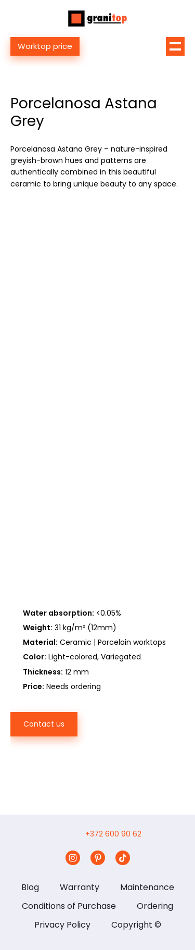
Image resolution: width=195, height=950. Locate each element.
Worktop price (45, 46)
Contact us (43, 724)
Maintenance (147, 887)
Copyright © (136, 925)
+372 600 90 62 (113, 834)
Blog (30, 887)
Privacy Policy (62, 925)
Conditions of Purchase (69, 906)
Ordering (155, 906)
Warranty (79, 887)
